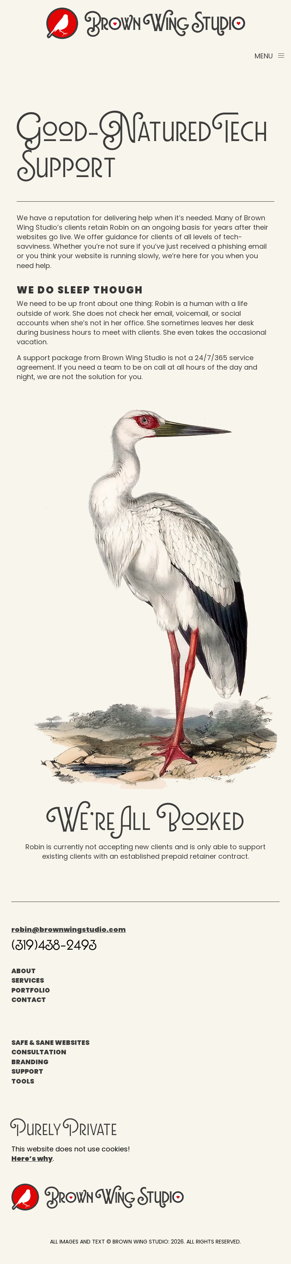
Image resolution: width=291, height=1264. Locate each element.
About (23, 970)
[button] (270, 56)
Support (27, 1071)
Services (27, 980)
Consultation (38, 1052)
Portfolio (30, 990)
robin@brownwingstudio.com (68, 929)
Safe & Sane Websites (50, 1042)
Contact (28, 999)
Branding (29, 1061)
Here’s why (32, 1158)
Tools (22, 1081)
